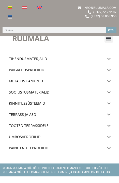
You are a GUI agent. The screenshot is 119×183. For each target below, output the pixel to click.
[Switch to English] (39, 7)
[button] (109, 45)
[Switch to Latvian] (24, 7)
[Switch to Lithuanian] (10, 7)
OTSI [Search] (111, 30)
